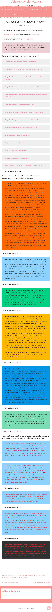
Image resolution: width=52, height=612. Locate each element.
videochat (10, 575)
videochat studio (23, 577)
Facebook (6, 595)
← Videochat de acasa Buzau (10, 582)
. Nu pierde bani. (35, 34)
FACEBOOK (29, 39)
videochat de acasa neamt (39, 575)
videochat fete (5, 577)
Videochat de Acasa (7, 9)
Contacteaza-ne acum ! (9, 34)
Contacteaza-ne (14, 14)
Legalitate (4, 14)
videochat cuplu (17, 575)
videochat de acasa (27, 575)
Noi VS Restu (44, 9)
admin (31, 25)
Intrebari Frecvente (33, 9)
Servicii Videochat (19, 9)
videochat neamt (14, 577)
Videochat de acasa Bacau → (42, 582)
